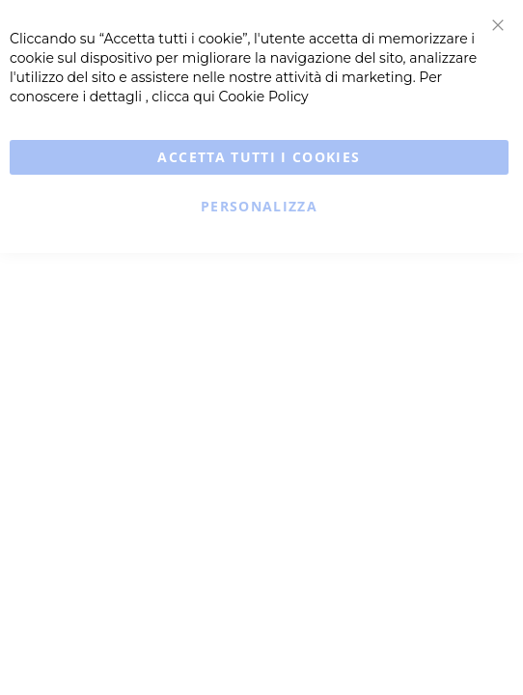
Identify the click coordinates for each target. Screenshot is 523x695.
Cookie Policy (264, 96)
